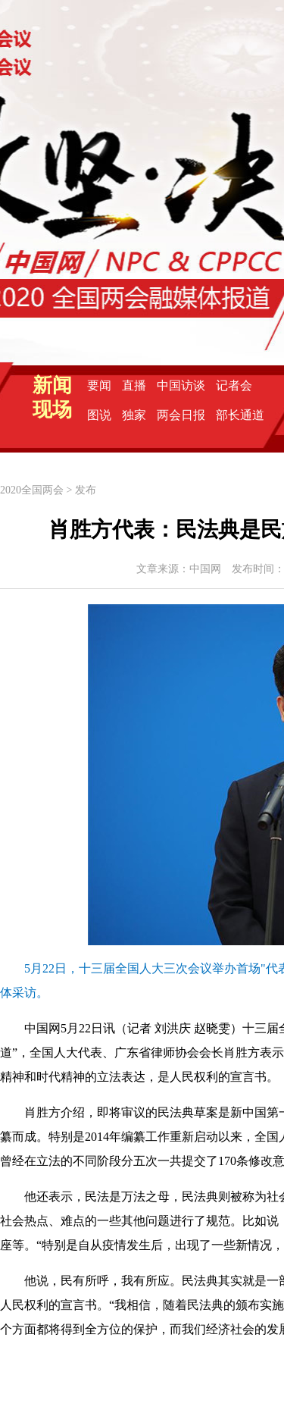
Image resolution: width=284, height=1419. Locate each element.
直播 (134, 385)
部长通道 (240, 415)
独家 (134, 415)
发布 (85, 490)
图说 (99, 415)
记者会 (234, 385)
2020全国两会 (32, 490)
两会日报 (181, 415)
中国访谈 (181, 385)
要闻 (99, 385)
